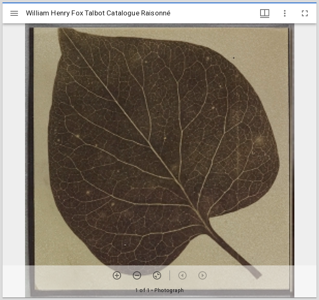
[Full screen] (305, 13)
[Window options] (285, 13)
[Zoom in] (117, 275)
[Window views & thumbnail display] (265, 13)
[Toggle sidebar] (14, 13)
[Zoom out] (137, 275)
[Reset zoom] (157, 275)
